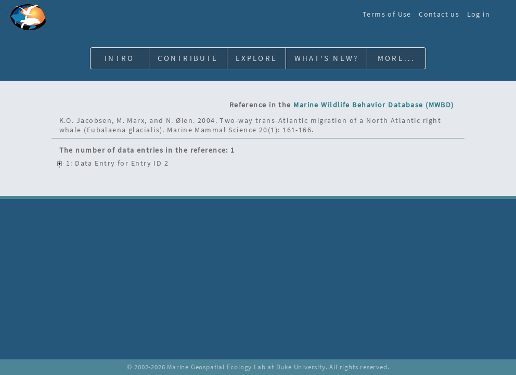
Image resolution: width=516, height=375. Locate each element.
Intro (119, 58)
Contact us (439, 14)
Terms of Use (387, 14)
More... (396, 58)
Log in (478, 14)
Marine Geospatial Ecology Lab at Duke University (246, 366)
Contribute (188, 58)
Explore (256, 58)
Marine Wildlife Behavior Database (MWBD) (373, 104)
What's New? (326, 58)
